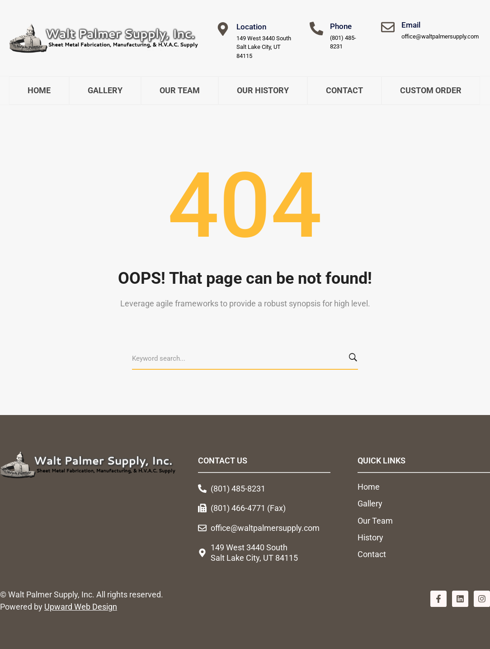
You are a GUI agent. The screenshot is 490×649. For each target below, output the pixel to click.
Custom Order (431, 90)
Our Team (180, 90)
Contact (344, 90)
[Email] (388, 27)
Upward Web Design (80, 606)
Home (39, 90)
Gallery (105, 90)
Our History (263, 90)
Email (410, 24)
